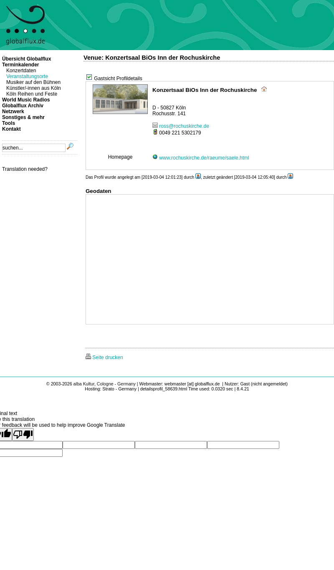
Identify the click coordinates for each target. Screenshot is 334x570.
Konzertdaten (21, 70)
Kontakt (11, 129)
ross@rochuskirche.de (180, 126)
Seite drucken (104, 357)
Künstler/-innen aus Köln (33, 88)
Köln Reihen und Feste (31, 94)
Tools (8, 123)
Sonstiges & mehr (23, 117)
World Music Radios (26, 100)
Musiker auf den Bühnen (33, 82)
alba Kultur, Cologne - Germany (104, 383)
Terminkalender (20, 65)
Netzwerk (13, 111)
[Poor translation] (23, 434)
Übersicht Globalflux (26, 59)
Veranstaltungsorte (27, 76)
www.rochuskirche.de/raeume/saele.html (200, 158)
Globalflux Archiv (22, 106)
